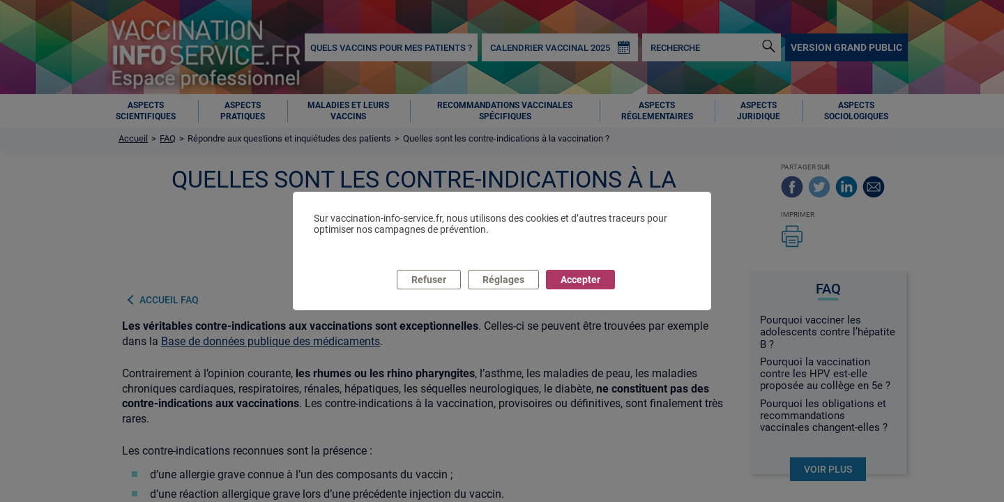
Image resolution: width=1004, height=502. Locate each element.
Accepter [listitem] (580, 279)
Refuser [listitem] (428, 279)
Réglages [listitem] (503, 279)
